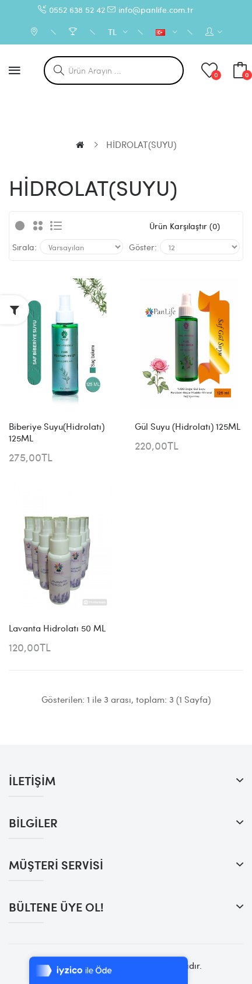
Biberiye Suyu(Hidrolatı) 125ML (56, 432)
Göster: (143, 247)
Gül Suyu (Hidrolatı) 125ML (187, 426)
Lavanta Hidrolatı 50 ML (57, 628)
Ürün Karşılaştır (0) (184, 226)
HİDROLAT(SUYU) (141, 144)
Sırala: (24, 247)
